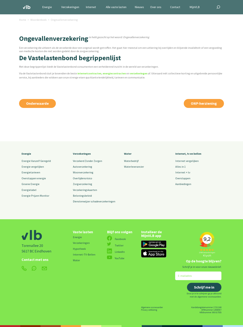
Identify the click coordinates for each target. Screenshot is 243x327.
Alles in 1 (180, 166)
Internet (91, 7)
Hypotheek (79, 248)
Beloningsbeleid (82, 195)
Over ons (155, 7)
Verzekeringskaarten (85, 190)
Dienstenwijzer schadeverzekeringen (94, 201)
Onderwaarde (37, 103)
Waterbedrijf (131, 161)
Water (127, 153)
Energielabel (29, 190)
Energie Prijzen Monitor (35, 195)
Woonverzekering (83, 172)
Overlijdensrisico (82, 178)
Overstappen (182, 178)
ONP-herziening (204, 103)
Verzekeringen (70, 7)
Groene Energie (30, 184)
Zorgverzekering (82, 184)
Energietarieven (31, 172)
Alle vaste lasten (116, 7)
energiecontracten (114, 73)
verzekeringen (138, 73)
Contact (175, 7)
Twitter (115, 245)
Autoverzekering (82, 166)
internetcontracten (89, 73)
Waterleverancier (134, 166)
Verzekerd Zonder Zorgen (87, 161)
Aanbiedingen (183, 184)
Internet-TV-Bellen (84, 254)
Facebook (116, 239)
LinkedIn (116, 251)
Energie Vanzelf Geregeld (36, 161)
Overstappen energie (34, 178)
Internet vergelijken (187, 161)
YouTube (115, 258)
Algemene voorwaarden (152, 307)
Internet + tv (182, 172)
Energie (47, 7)
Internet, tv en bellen (188, 153)
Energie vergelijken (33, 166)
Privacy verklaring (149, 309)
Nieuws (139, 7)
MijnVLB (195, 7)
